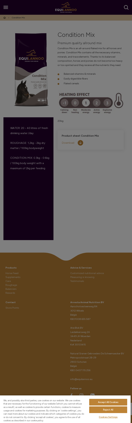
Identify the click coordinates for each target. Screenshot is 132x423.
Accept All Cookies (108, 402)
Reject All (108, 409)
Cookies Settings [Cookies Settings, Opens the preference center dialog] (108, 417)
